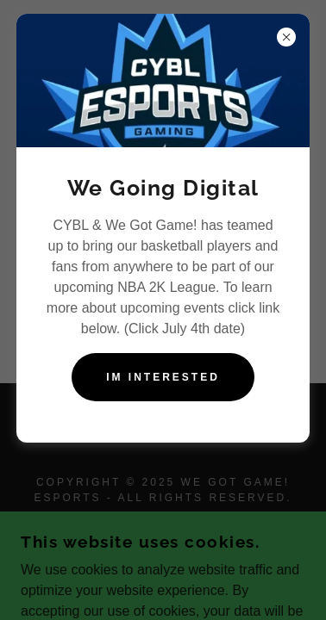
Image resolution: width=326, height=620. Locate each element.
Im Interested (163, 377)
